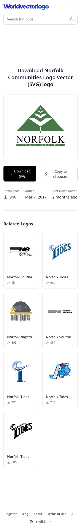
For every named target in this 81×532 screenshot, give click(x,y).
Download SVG (20, 174)
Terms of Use (57, 514)
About (37, 514)
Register (11, 514)
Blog (25, 514)
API (73, 514)
